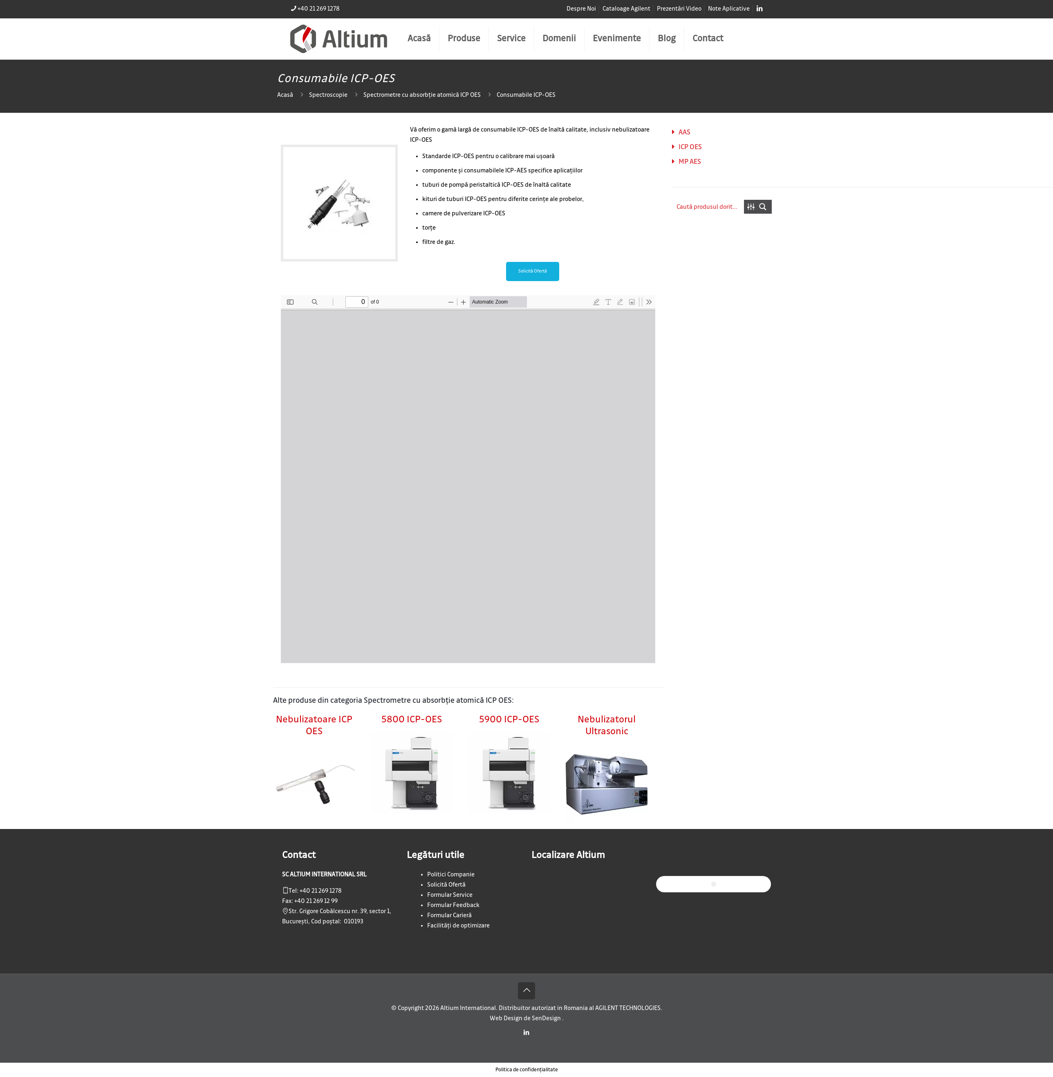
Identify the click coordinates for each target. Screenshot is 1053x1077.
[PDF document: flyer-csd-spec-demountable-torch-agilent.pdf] (468, 479)
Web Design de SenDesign (526, 1018)
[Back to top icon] (526, 990)
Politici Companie (451, 874)
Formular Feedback (453, 905)
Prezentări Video (679, 9)
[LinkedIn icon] (527, 1033)
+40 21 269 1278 (321, 891)
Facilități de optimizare (458, 926)
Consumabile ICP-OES (526, 95)
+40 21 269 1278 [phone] (319, 9)
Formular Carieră (449, 915)
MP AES (690, 161)
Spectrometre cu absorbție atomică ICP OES (422, 95)
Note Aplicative (729, 9)
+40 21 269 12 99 (316, 901)
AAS (684, 132)
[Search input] (708, 206)
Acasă (285, 95)
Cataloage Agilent (626, 9)
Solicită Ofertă (446, 885)
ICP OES (690, 147)
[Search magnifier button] (765, 207)
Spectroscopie (328, 95)
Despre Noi (581, 9)
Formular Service (450, 895)
